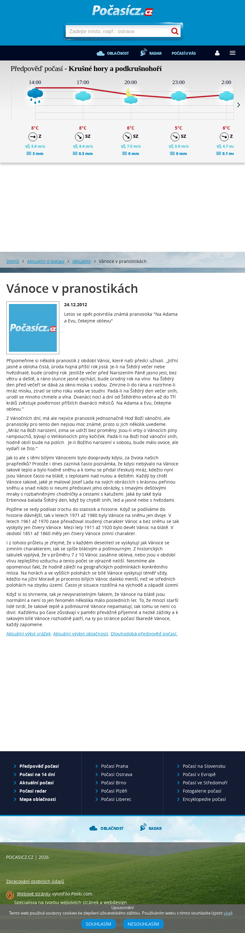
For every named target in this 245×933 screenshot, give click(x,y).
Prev (6, 104)
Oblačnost (118, 53)
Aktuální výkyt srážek (28, 634)
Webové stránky (34, 894)
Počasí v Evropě (199, 774)
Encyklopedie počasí (204, 799)
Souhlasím (98, 924)
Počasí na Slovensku (204, 766)
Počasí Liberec (116, 799)
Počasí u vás (184, 53)
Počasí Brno (113, 783)
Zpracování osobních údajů (35, 881)
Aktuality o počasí (45, 261)
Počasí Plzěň (114, 791)
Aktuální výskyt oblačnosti (80, 634)
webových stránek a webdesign (93, 902)
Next (238, 104)
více (227, 913)
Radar (155, 53)
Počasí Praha (114, 766)
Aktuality (81, 261)
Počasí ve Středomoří (205, 783)
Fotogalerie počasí (202, 791)
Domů (12, 261)
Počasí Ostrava (116, 774)
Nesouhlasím (143, 924)
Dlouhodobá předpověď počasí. (144, 634)
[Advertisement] (122, 207)
